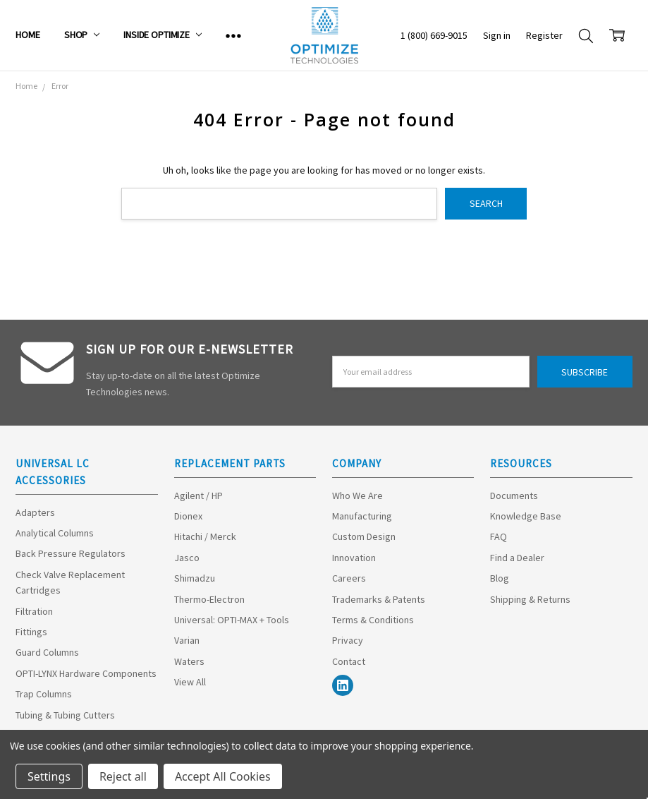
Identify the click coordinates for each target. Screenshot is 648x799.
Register (544, 35)
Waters (189, 661)
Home (27, 34)
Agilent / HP (198, 495)
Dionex (188, 516)
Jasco (187, 557)
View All (190, 681)
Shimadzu (194, 578)
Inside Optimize (162, 34)
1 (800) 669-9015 (434, 35)
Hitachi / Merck (205, 536)
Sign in (497, 35)
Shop (81, 34)
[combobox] (279, 204)
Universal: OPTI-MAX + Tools (231, 619)
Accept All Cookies (223, 776)
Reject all (123, 776)
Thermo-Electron (209, 599)
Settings (49, 776)
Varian (187, 640)
